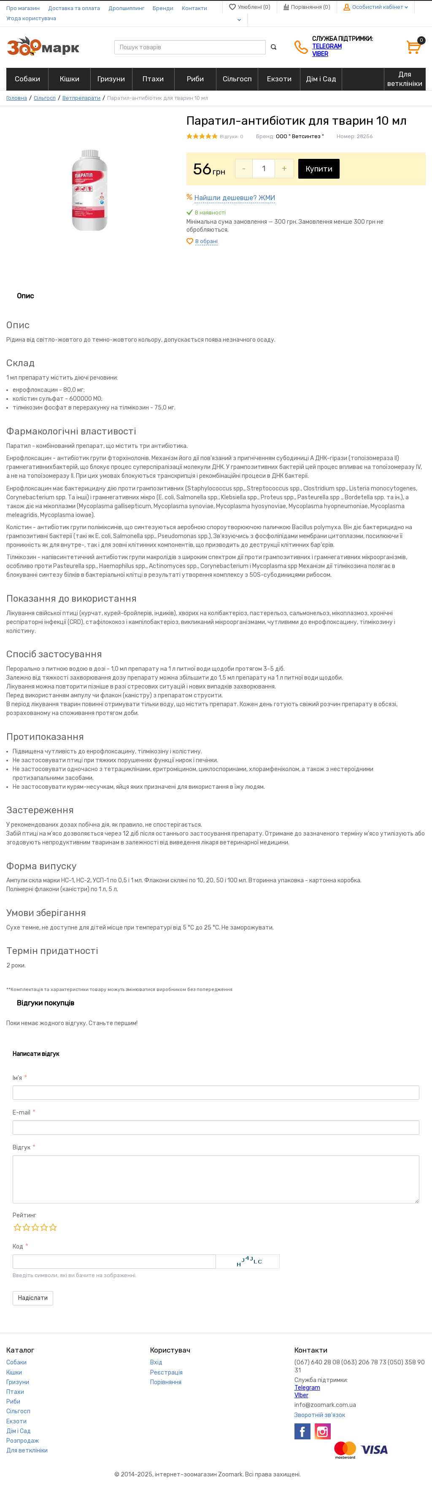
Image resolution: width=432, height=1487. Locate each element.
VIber (320, 54)
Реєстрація (166, 1372)
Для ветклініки (27, 1450)
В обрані (206, 241)
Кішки (14, 1372)
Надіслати (33, 1298)
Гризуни (17, 1382)
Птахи (15, 1392)
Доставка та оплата (74, 8)
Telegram (327, 46)
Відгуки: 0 (231, 136)
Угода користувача (31, 18)
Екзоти (16, 1421)
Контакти (194, 8)
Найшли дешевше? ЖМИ (234, 198)
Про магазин (23, 8)
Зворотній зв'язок (319, 1415)
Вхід (156, 1362)
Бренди (163, 8)
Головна (16, 98)
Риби (13, 1401)
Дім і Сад (18, 1431)
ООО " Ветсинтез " (300, 136)
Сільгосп (45, 98)
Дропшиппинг (126, 8)
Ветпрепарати (81, 98)
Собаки (16, 1362)
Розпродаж (22, 1440)
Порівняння (165, 1382)
